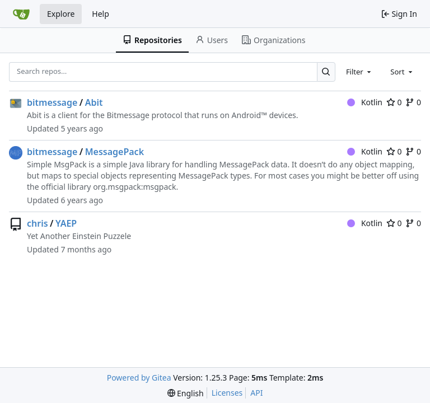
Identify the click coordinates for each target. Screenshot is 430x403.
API (256, 392)
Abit (94, 102)
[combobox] (359, 71)
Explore (60, 13)
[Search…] (326, 72)
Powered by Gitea (139, 377)
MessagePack (114, 151)
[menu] (185, 393)
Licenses (227, 392)
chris (37, 223)
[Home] (21, 14)
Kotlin (364, 102)
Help (100, 13)
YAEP (66, 223)
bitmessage (52, 102)
